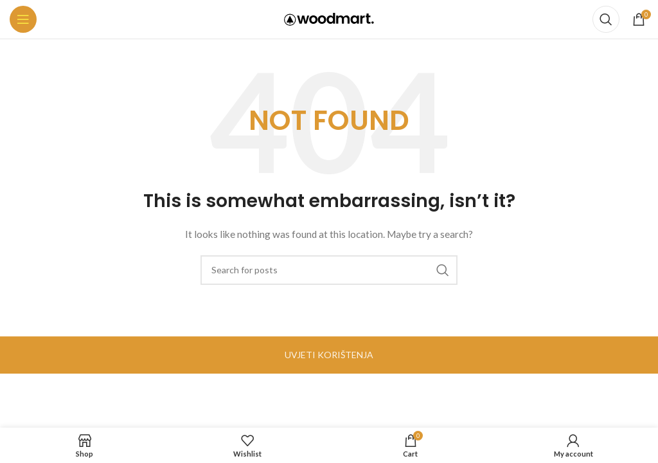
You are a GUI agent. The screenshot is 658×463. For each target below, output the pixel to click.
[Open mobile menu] (23, 19)
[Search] (606, 19)
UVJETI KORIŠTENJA (329, 354)
